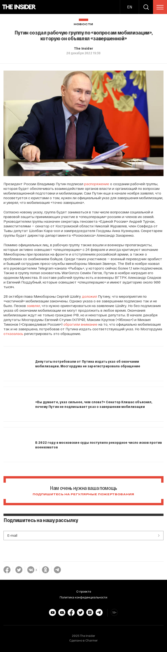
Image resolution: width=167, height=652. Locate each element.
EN (129, 7)
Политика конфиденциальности (83, 597)
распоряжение (96, 184)
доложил (89, 296)
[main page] (19, 6)
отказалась (13, 333)
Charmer (91, 640)
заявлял (33, 306)
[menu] (160, 7)
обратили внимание (80, 324)
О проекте (83, 591)
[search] (146, 7)
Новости (83, 24)
